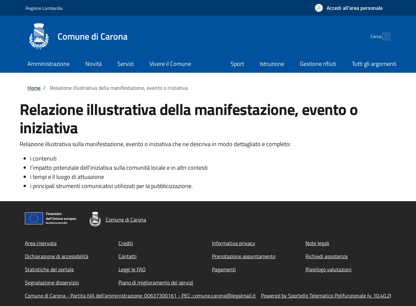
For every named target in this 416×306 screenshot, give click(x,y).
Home (34, 88)
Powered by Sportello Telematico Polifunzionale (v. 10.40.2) (326, 295)
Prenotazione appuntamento (243, 256)
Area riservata (41, 243)
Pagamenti (224, 269)
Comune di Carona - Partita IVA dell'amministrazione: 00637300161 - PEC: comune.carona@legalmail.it (140, 295)
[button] (348, 8)
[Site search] (382, 36)
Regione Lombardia (44, 8)
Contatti (127, 256)
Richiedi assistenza (326, 256)
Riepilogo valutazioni (328, 269)
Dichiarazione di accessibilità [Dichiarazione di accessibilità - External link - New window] (56, 256)
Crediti (125, 243)
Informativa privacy (233, 243)
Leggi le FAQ (132, 269)
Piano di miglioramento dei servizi (155, 282)
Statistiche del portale (49, 269)
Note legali (317, 243)
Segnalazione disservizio (52, 282)
